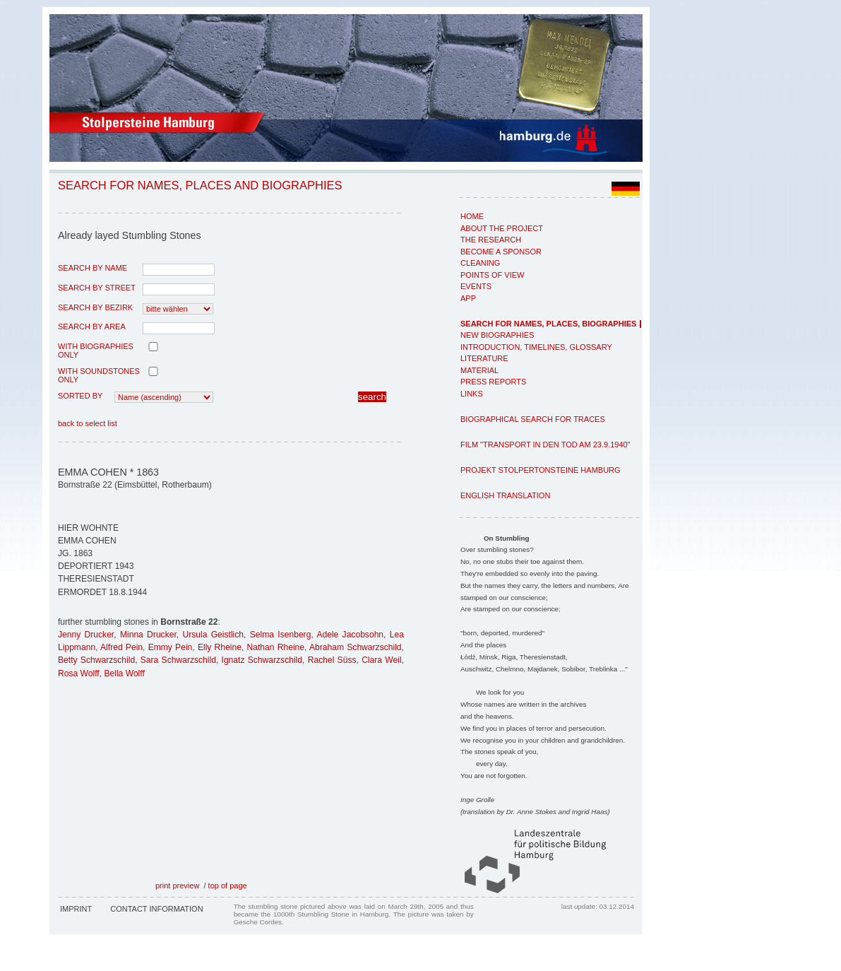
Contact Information (156, 909)
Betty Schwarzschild (96, 660)
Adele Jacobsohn (349, 635)
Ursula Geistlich (213, 635)
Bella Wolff (124, 673)
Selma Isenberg (280, 635)
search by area (92, 326)
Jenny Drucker (86, 635)
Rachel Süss (332, 660)
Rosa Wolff (79, 673)
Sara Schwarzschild (178, 660)
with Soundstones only (99, 375)
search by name (92, 268)
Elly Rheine (219, 647)
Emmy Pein (170, 647)
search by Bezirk (95, 307)
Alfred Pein (121, 647)
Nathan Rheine (276, 647)
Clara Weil (381, 660)
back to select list (87, 423)
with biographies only (95, 350)
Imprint (76, 909)
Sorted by (80, 396)
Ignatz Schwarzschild (262, 660)
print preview (177, 885)
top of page (227, 885)
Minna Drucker (148, 635)
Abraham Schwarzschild (355, 647)
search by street (97, 287)
